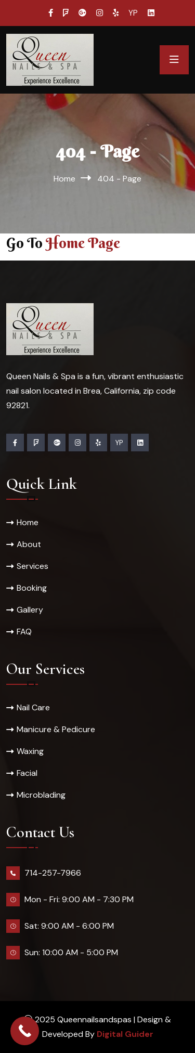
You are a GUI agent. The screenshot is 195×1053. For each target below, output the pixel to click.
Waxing (30, 751)
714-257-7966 (52, 872)
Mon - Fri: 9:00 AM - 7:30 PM (79, 899)
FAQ (24, 631)
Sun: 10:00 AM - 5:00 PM (71, 952)
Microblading (41, 794)
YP (133, 13)
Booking (32, 587)
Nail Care (33, 707)
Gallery (30, 609)
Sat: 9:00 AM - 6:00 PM (69, 925)
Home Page (83, 243)
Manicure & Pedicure (56, 729)
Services (32, 566)
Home (64, 178)
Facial (27, 773)
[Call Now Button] (24, 1031)
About (29, 544)
